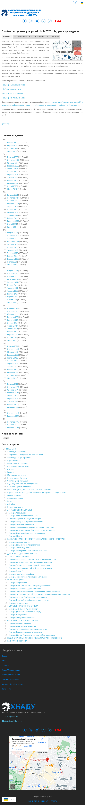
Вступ (58, 21)
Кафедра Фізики (15, 536)
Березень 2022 (13, 297)
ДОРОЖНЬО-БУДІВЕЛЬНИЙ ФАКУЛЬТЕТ (23, 553)
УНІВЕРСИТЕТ (11, 449)
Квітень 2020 (12, 369)
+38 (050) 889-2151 (10, 717)
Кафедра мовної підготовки (19, 548)
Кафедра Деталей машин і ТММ (21, 524)
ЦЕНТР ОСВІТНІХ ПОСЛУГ (17, 641)
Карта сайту (6, 689)
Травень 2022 (12, 291)
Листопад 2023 (13, 236)
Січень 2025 (12, 189)
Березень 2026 (13, 145)
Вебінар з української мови (14, 85)
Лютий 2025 (12, 186)
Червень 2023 (12, 250)
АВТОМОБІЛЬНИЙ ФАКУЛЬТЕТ (19, 510)
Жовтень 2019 (12, 390)
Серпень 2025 (12, 169)
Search (75, 3)
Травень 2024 (12, 215)
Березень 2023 (13, 259)
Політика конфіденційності (38, 801)
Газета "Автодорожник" (11, 670)
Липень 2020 (12, 361)
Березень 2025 (13, 183)
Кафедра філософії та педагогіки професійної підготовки (31, 635)
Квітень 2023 (12, 256)
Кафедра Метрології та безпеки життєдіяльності (27, 597)
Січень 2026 (12, 151)
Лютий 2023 (12, 262)
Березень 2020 (13, 372)
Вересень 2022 (13, 279)
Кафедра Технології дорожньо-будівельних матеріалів (30, 562)
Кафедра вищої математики (19, 623)
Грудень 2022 (12, 270)
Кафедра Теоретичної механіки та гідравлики (26, 533)
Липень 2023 (12, 247)
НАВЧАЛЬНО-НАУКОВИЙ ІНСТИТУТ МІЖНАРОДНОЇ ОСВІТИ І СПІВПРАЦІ (36, 539)
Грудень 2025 (12, 157)
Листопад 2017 (13, 422)
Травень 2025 (12, 177)
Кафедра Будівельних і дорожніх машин (24, 588)
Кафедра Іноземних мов (18, 603)
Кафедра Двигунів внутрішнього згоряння (25, 521)
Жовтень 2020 (12, 352)
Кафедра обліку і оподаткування (21, 617)
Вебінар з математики (12, 89)
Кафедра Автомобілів (17, 513)
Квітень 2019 (12, 404)
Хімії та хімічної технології (18, 556)
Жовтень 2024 (12, 201)
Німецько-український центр (19, 487)
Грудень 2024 (12, 195)
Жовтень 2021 (12, 314)
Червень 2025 (12, 174)
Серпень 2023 (12, 244)
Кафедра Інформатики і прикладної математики (27, 577)
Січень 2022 (12, 302)
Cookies (54, 801)
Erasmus (10, 472)
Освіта (4, 656)
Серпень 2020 (12, 358)
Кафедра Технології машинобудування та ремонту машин (31, 530)
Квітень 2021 (12, 332)
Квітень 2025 (12, 180)
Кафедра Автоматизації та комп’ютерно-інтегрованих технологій (34, 591)
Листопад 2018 (13, 413)
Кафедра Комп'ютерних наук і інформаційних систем (29, 585)
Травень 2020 (12, 366)
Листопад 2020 (13, 349)
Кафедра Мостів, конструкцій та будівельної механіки (30, 568)
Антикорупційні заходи (16, 452)
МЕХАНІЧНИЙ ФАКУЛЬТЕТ (17, 580)
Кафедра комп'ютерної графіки (21, 574)
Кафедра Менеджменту (17, 615)
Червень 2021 (12, 326)
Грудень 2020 (12, 346)
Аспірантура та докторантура (19, 457)
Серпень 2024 (12, 206)
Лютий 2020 (12, 375)
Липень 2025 (12, 172)
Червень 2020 (12, 364)
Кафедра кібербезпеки (17, 583)
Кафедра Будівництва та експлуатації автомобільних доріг (32, 559)
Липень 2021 (12, 323)
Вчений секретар (14, 495)
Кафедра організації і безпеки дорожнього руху (27, 629)
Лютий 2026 (12, 148)
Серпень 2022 (12, 282)
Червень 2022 (12, 288)
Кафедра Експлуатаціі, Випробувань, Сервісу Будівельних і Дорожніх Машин (39, 594)
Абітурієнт (11, 504)
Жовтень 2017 (12, 425)
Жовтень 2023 (12, 238)
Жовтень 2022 (12, 276)
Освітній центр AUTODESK (17, 481)
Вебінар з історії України (13, 93)
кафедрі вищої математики (62, 102)
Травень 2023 (12, 253)
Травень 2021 (12, 329)
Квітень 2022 (12, 294)
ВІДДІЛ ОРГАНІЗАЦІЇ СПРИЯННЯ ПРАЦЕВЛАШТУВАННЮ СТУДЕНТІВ (34, 638)
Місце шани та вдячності (17, 463)
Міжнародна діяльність (16, 475)
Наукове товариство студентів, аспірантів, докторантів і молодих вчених (36, 492)
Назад (6, 124)
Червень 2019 (12, 398)
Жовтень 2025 (12, 163)
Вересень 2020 (13, 355)
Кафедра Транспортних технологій (22, 626)
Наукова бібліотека (14, 460)
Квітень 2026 (12, 142)
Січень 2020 (12, 378)
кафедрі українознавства (69, 105)
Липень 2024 (12, 209)
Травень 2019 (12, 401)
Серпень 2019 (12, 396)
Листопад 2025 (13, 160)
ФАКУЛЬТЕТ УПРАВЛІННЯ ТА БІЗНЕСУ (22, 606)
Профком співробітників (17, 478)
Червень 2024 (12, 212)
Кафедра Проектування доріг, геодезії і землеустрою (29, 565)
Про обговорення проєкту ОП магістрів (25, 519)
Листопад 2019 (13, 387)
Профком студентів (15, 507)
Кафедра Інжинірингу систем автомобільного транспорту (31, 527)
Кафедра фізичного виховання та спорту (24, 612)
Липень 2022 (12, 285)
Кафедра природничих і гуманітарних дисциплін (27, 551)
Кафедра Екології (15, 571)
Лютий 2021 (12, 337)
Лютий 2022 (12, 300)
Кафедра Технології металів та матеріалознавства (28, 600)
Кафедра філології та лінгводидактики (24, 545)
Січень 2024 (12, 227)
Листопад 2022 (13, 273)
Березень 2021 (13, 334)
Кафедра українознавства (18, 542)
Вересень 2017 (13, 428)
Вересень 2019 (13, 393)
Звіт (7, 438)
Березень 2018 (13, 416)
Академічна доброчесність (18, 466)
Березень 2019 (13, 407)
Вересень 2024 (13, 204)
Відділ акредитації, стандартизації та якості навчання (29, 489)
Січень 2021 (12, 340)
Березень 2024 (13, 221)
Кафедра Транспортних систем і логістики (25, 632)
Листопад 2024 (13, 198)
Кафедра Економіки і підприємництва (23, 609)
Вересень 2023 (13, 241)
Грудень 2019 (12, 384)
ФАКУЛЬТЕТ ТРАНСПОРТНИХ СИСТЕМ (22, 620)
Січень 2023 (12, 265)
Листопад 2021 (13, 311)
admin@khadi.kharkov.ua (12, 721)
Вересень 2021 (13, 317)
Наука (9, 501)
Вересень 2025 (13, 166)
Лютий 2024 (12, 224)
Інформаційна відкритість (12, 684)
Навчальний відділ (15, 498)
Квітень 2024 (12, 218)
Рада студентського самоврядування (22, 484)
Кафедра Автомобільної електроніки (23, 516)
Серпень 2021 (12, 320)
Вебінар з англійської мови (14, 98)
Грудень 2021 (12, 308)
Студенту (11, 469)
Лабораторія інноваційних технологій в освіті (25, 455)
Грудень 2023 (12, 233)
